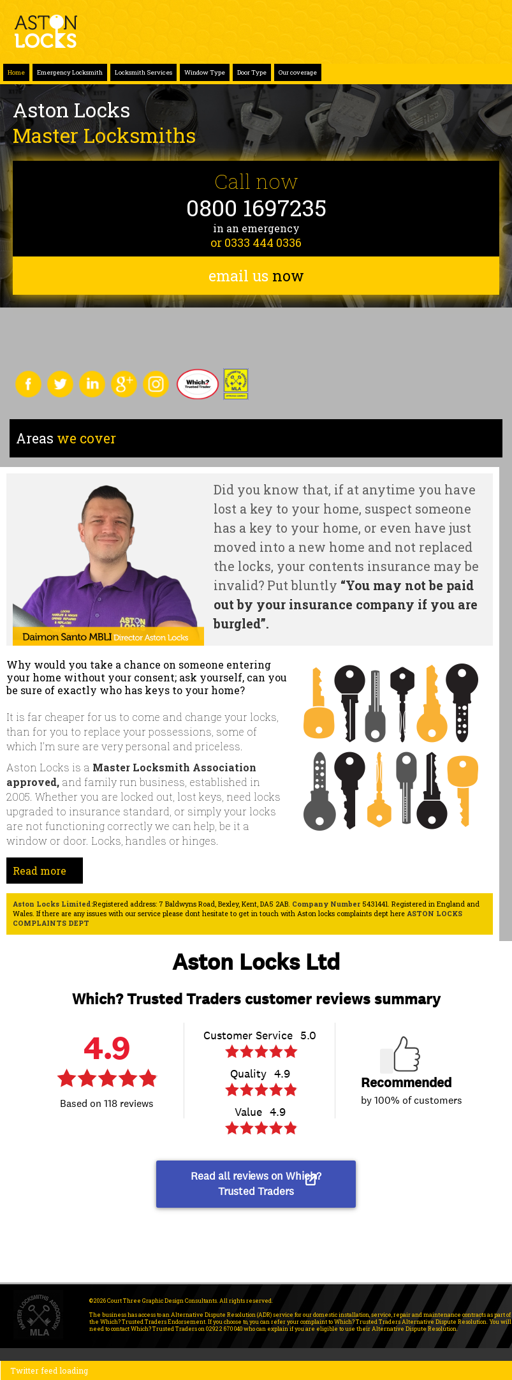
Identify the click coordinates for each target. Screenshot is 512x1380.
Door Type (252, 72)
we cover (66, 438)
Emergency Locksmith (70, 72)
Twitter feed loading (49, 1370)
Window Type (204, 72)
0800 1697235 (256, 208)
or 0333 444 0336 (256, 242)
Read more (39, 870)
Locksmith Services (143, 72)
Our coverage (298, 72)
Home (16, 72)
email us (256, 275)
